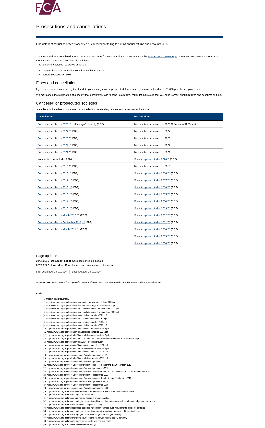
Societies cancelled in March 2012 (58, 215)
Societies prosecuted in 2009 (152, 236)
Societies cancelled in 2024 (54, 131)
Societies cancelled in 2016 (55, 187)
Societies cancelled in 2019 (54, 166)
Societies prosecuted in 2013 (152, 208)
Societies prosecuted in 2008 (152, 243)
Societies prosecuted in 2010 (152, 229)
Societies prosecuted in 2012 (152, 215)
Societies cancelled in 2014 (55, 201)
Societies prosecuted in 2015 (152, 194)
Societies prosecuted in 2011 (152, 222)
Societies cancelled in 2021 (54, 152)
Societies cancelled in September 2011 (61, 222)
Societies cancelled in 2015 (55, 194)
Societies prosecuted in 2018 (152, 173)
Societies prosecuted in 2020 (151, 159)
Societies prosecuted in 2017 (152, 180)
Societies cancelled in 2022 (54, 145)
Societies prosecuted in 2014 (152, 201)
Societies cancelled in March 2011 (58, 229)
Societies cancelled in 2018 (54, 173)
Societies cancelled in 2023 (54, 138)
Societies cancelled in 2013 (55, 208)
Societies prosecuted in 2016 (152, 187)
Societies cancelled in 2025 (54, 124)
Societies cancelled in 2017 (55, 180)
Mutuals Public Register (162, 56)
